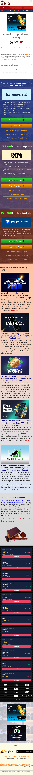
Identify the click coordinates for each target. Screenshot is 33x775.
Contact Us (9, 756)
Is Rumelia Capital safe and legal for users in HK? (16, 69)
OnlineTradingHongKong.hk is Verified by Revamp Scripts (9, 769)
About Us (5, 756)
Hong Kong (4, 7)
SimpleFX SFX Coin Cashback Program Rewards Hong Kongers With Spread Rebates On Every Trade (16, 378)
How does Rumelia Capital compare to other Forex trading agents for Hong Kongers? (16, 64)
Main (9, 7)
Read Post (13, 772)
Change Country (29, 751)
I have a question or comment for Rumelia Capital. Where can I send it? (16, 73)
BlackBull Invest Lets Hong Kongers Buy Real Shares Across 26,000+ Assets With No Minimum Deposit (15, 467)
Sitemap (28, 756)
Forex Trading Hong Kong (10, 59)
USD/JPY (12, 10)
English (14, 7)
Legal (22, 756)
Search (24, 756)
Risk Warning (17, 756)
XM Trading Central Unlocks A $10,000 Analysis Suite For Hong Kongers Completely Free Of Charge (16, 295)
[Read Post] (15, 310)
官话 (19, 745)
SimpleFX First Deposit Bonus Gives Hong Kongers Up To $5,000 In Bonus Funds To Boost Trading (16, 423)
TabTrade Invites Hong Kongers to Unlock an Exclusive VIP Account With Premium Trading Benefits (16, 336)
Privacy (13, 756)
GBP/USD (29, 10)
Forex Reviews (21, 7)
